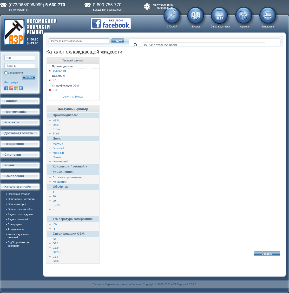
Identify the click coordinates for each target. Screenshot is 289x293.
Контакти (12, 122)
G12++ (57, 252)
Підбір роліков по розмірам (18, 244)
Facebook (6, 88)
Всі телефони (17, 9)
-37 (55, 228)
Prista (56, 129)
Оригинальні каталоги (21, 199)
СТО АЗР (172, 26)
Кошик (10, 165)
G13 (55, 256)
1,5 (54, 80)
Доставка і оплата (19, 133)
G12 (55, 243)
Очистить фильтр (73, 96)
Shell (56, 133)
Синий (57, 157)
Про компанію (16, 111)
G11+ (56, 89)
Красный (58, 152)
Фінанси (195, 26)
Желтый (58, 143)
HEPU (56, 120)
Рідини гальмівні (18, 219)
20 (54, 200)
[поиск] (204, 45)
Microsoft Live (16, 88)
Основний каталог (19, 194)
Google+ (11, 88)
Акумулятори (16, 229)
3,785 (56, 205)
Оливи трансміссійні (20, 209)
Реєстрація (11, 82)
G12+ (56, 247)
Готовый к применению (67, 177)
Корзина (244, 26)
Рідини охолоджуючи (20, 214)
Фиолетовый (61, 161)
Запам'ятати (15, 72)
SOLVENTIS (59, 70)
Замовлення (268, 26)
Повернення (14, 144)
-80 (55, 224)
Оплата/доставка (220, 26)
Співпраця (13, 154)
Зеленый (58, 148)
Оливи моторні (17, 204)
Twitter (21, 88)
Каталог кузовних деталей (18, 236)
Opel (56, 124)
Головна (11, 101)
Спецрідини (15, 224)
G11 (55, 239)
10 (54, 196)
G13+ (56, 261)
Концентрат (60, 181)
